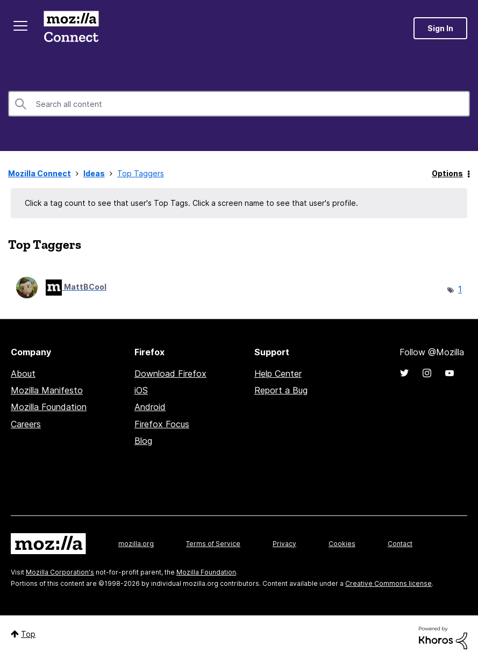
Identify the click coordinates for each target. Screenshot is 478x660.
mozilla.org (136, 544)
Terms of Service (213, 544)
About (23, 373)
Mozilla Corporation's (60, 572)
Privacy (284, 544)
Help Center (278, 373)
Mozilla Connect (71, 28)
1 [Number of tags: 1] (460, 289)
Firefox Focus (161, 424)
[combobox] (239, 104)
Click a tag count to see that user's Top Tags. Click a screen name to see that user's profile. (191, 202)
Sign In (440, 28)
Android (150, 406)
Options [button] (447, 173)
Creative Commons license (388, 583)
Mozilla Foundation (49, 406)
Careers (26, 424)
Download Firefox (170, 373)
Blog (143, 440)
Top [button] (28, 634)
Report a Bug (281, 390)
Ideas (94, 173)
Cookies (342, 544)
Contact (400, 544)
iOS (141, 390)
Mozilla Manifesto (47, 390)
